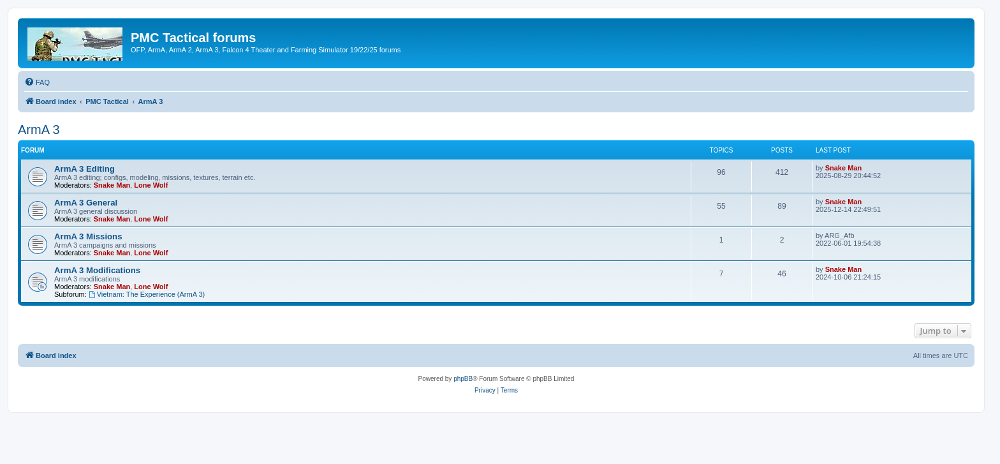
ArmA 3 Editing (84, 169)
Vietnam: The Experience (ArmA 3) (147, 294)
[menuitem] (37, 82)
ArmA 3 (39, 130)
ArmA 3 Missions (88, 236)
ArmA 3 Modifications (97, 270)
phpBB (463, 378)
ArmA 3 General (85, 202)
